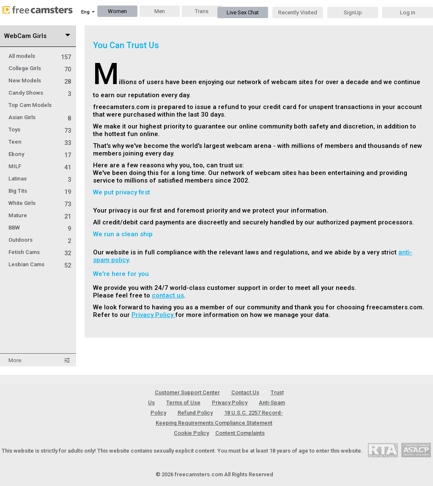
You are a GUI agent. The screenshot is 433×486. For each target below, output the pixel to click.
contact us (168, 295)
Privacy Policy (153, 315)
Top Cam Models (30, 105)
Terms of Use (183, 402)
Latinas (39, 178)
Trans (201, 11)
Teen (39, 142)
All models (39, 56)
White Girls (39, 203)
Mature (39, 215)
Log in (407, 12)
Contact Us (245, 392)
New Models (39, 80)
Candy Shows (39, 93)
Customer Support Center (187, 392)
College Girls (39, 68)
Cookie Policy (191, 433)
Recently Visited (297, 12)
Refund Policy (195, 413)
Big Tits (39, 191)
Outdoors (39, 240)
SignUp (353, 12)
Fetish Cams (39, 252)
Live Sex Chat (243, 12)
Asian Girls (39, 117)
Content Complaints (240, 433)
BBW (39, 227)
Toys (39, 129)
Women (117, 11)
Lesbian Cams (39, 264)
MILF (39, 166)
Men (159, 11)
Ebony (39, 154)
